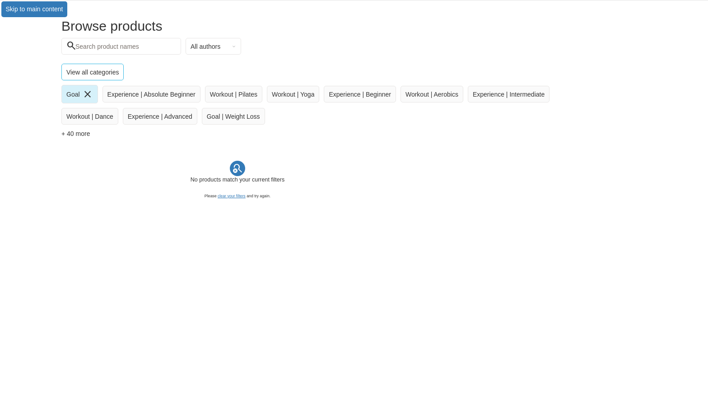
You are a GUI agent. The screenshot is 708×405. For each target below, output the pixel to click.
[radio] (79, 94)
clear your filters (232, 196)
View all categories (92, 72)
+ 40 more (75, 133)
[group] (311, 105)
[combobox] (213, 46)
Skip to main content (34, 9)
